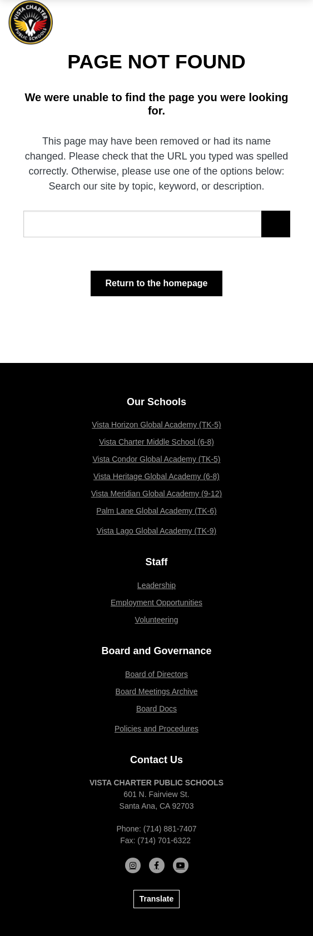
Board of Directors (156, 674)
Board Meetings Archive (157, 691)
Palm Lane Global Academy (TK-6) (156, 510)
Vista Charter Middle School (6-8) (156, 441)
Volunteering (156, 619)
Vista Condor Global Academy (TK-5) (156, 459)
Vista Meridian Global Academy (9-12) (156, 493)
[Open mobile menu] (296, 22)
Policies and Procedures (156, 728)
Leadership (156, 585)
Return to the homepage (156, 283)
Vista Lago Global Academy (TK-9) (156, 530)
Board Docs (156, 708)
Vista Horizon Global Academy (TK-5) (156, 424)
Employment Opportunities (156, 602)
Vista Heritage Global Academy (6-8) (156, 476)
